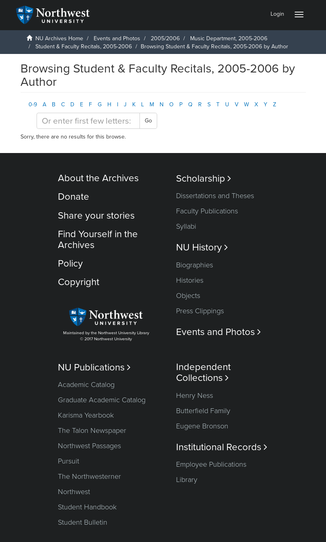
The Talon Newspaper (92, 430)
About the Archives (98, 178)
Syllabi (186, 226)
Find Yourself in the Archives (98, 239)
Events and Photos (117, 38)
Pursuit (68, 461)
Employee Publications (211, 464)
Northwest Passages (89, 445)
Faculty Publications (207, 211)
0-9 (33, 104)
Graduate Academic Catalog (102, 399)
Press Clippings (200, 310)
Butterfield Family (203, 410)
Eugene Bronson (202, 426)
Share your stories (96, 215)
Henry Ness (194, 395)
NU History (202, 247)
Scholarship (203, 178)
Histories (189, 280)
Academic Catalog (86, 384)
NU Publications (94, 367)
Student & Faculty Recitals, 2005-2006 (83, 46)
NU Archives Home (59, 38)
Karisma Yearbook (86, 415)
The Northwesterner (89, 476)
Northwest (74, 491)
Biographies (194, 265)
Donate (73, 197)
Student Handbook (87, 507)
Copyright (78, 282)
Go (148, 120)
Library (186, 479)
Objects (188, 295)
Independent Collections (203, 372)
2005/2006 (165, 38)
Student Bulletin (82, 522)
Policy (70, 263)
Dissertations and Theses (215, 195)
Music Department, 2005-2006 (228, 38)
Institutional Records (221, 447)
